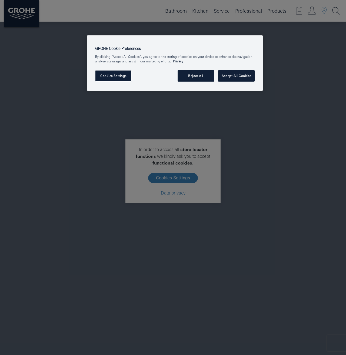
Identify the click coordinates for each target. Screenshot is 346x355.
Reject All (195, 76)
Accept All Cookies (236, 76)
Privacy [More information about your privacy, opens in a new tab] (178, 61)
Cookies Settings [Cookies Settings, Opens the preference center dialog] (113, 76)
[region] (175, 63)
